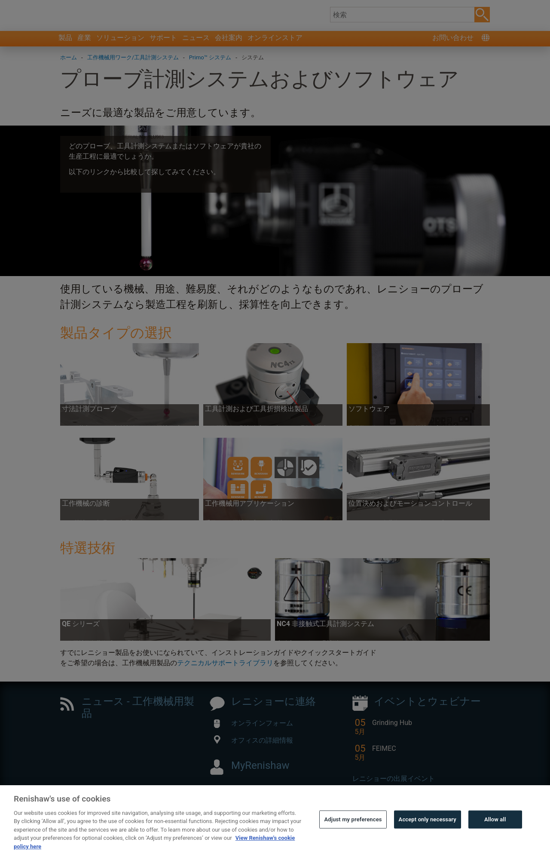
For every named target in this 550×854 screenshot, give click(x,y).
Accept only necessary (427, 832)
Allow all (495, 832)
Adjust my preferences (353, 832)
